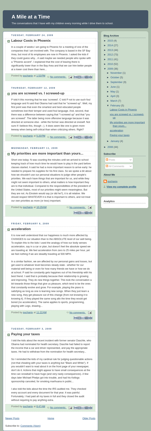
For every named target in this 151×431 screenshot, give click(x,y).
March (114, 100)
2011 (111, 59)
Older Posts (88, 418)
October (115, 77)
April (113, 96)
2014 (111, 45)
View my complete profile (121, 186)
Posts (110, 159)
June (113, 87)
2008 (111, 147)
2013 (111, 50)
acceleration (21, 229)
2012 (111, 54)
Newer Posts (12, 418)
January (115, 141)
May (113, 91)
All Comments (115, 166)
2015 (111, 40)
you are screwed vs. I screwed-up (37, 93)
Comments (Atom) (30, 426)
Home (51, 418)
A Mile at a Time (31, 17)
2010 (111, 64)
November (116, 73)
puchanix (112, 181)
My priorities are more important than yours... (47, 153)
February (115, 105)
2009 (111, 68)
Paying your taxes (25, 334)
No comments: (58, 77)
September (116, 82)
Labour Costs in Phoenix (31, 40)
